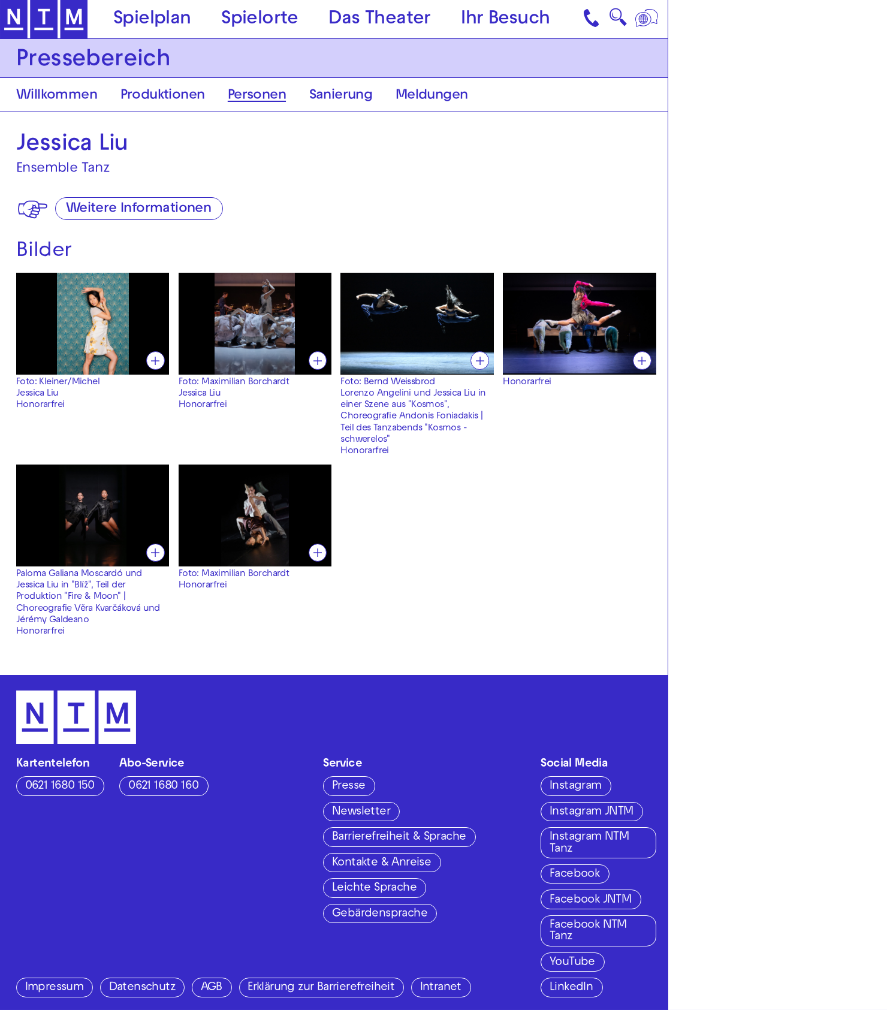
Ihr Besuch (505, 20)
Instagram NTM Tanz (589, 843)
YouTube (572, 962)
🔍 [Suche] (618, 21)
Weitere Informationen (138, 209)
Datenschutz (142, 987)
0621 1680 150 (60, 786)
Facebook (574, 874)
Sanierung (341, 95)
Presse (348, 786)
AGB (211, 987)
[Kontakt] (592, 19)
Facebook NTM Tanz (588, 931)
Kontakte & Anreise (381, 863)
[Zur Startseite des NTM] (44, 19)
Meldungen (432, 95)
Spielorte (259, 20)
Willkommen (56, 95)
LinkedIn (571, 987)
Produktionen (162, 95)
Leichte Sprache (374, 888)
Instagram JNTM (591, 812)
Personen (257, 95)
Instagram (576, 786)
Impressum (54, 987)
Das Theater (379, 20)
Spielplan (152, 20)
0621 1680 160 (163, 786)
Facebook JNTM (590, 900)
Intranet (440, 987)
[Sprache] (648, 19)
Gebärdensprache (379, 914)
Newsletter (361, 812)
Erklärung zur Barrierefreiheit (321, 987)
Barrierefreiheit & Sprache (399, 837)
